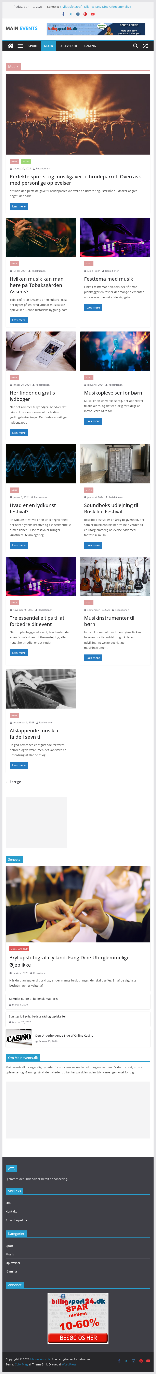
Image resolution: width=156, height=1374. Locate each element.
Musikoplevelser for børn (113, 392)
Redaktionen (43, 168)
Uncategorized (19, 948)
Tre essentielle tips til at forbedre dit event (37, 620)
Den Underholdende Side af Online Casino (64, 1035)
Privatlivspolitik (16, 1220)
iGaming (89, 46)
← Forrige (13, 782)
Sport (33, 46)
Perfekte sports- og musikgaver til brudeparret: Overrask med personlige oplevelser (75, 179)
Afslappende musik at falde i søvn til (35, 733)
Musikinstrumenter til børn (109, 620)
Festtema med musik (108, 278)
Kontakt (11, 1211)
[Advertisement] (36, 822)
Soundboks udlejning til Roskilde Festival (111, 508)
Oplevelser (68, 46)
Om (8, 1203)
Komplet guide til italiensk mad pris (33, 999)
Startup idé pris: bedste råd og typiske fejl (37, 1016)
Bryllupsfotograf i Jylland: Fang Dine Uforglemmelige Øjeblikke (69, 961)
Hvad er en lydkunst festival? (33, 508)
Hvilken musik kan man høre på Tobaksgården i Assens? (37, 285)
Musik (48, 46)
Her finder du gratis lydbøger (32, 395)
